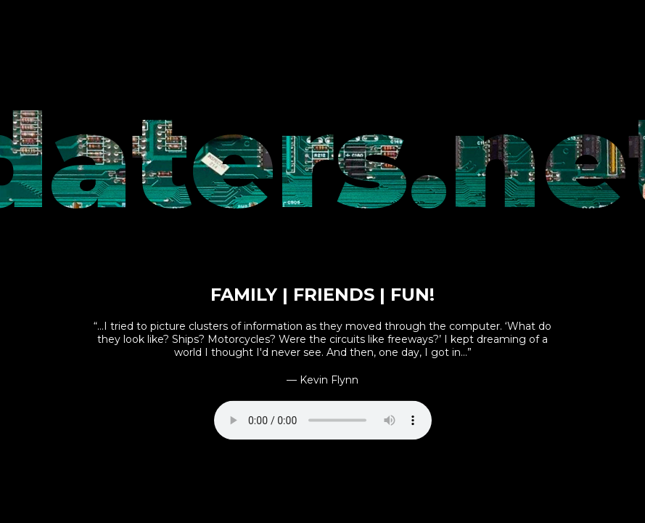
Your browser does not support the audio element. (323, 419)
